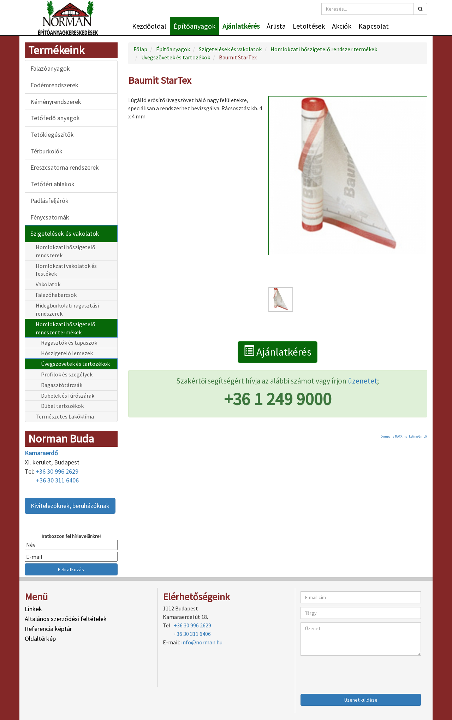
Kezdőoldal (149, 26)
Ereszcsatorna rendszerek (64, 167)
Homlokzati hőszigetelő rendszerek (65, 251)
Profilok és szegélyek (67, 374)
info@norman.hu (201, 642)
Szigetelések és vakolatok (64, 233)
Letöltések (309, 26)
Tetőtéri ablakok (52, 184)
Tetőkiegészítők (52, 134)
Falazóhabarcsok (56, 294)
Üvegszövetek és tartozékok (75, 363)
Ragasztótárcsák (61, 384)
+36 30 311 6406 (57, 480)
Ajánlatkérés (241, 26)
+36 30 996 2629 (57, 471)
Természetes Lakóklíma (65, 416)
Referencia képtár (48, 629)
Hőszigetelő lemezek (67, 353)
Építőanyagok (194, 26)
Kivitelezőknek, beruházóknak (70, 506)
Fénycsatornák (49, 217)
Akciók (341, 26)
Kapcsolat (373, 26)
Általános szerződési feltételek (66, 619)
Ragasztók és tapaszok (69, 342)
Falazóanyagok (50, 68)
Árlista (276, 26)
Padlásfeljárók (49, 201)
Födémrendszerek (54, 85)
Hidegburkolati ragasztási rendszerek (67, 309)
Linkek (33, 609)
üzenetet (362, 381)
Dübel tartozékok (62, 405)
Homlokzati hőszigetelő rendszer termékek (65, 328)
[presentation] (354, 673)
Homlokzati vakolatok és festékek (66, 269)
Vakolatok (48, 284)
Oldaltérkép (40, 638)
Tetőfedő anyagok (55, 118)
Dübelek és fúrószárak (67, 395)
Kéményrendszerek (55, 102)
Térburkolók (46, 151)
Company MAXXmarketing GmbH (404, 436)
